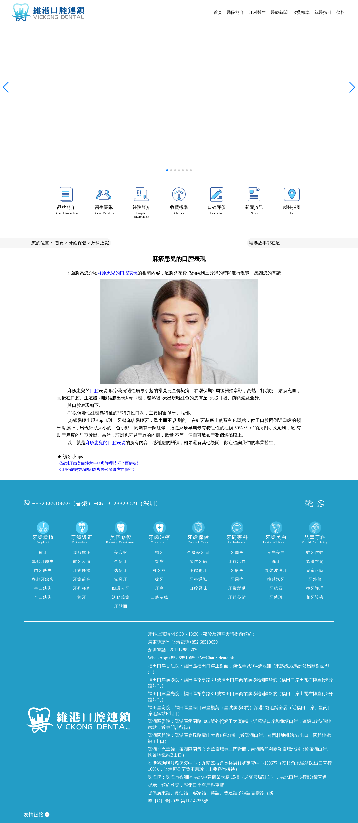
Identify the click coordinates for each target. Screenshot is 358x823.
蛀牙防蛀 (315, 552)
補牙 (159, 552)
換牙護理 (315, 588)
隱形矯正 (82, 552)
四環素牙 (121, 588)
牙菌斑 (276, 597)
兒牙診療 (315, 597)
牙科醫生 (257, 12)
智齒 (159, 561)
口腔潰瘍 (160, 597)
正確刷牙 (198, 570)
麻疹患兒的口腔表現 (117, 272)
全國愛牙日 (198, 552)
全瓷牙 (121, 561)
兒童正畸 (315, 570)
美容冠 (121, 552)
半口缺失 (43, 588)
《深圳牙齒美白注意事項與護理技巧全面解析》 (99, 463)
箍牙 (81, 597)
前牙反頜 (82, 561)
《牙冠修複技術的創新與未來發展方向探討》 (97, 469)
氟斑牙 (121, 579)
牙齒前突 (82, 579)
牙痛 (159, 588)
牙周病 (237, 579)
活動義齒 (121, 597)
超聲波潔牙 (276, 570)
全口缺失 (43, 597)
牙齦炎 (237, 570)
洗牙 (276, 561)
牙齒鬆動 (237, 588)
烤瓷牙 (121, 570)
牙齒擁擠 (82, 570)
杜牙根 (159, 570)
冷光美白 (276, 552)
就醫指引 (322, 12)
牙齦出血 (237, 561)
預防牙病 (198, 561)
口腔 (94, 390)
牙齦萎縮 (237, 597)
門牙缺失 (43, 570)
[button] (167, 170)
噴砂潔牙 (276, 579)
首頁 (218, 12)
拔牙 (159, 579)
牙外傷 (315, 579)
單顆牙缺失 (43, 561)
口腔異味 (198, 588)
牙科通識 (100, 242)
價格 (340, 12)
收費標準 (301, 12)
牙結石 (276, 588)
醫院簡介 (235, 12)
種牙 (43, 552)
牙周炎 (237, 552)
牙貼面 (121, 606)
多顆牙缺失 (43, 579)
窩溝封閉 (315, 561)
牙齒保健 (78, 242)
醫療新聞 (279, 12)
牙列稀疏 (82, 588)
